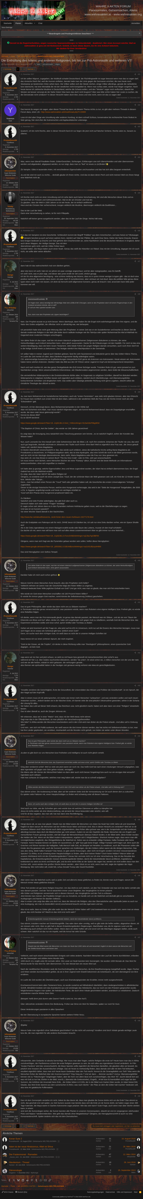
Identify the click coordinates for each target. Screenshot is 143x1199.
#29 (139, 392)
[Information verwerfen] (139, 33)
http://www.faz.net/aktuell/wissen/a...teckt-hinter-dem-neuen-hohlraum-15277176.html (57, 517)
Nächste (30, 69)
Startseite (8, 23)
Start (135, 1192)
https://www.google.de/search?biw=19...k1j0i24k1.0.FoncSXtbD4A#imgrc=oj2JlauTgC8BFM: (60, 536)
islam (38, 64)
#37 (139, 937)
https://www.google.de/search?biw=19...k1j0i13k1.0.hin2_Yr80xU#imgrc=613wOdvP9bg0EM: (60, 423)
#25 (139, 193)
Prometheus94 (8, 64)
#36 (139, 875)
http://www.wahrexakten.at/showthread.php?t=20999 (63, 112)
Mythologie (34, 1173)
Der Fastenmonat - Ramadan (23, 1154)
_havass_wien (14, 1157)
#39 (139, 1056)
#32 (139, 653)
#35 (139, 820)
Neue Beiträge (7, 27)
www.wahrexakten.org (128, 14)
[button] (34, 23)
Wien (16, 225)
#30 (139, 560)
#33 (139, 685)
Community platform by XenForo (71, 1196)
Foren (18, 23)
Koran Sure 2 (15, 1139)
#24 (139, 157)
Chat (40, 23)
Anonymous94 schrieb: (36, 299)
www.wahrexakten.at (98, 14)
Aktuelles (29, 23)
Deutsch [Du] (21, 1192)
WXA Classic (7, 1192)
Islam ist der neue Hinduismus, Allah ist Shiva (31, 1146)
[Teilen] (135, 74)
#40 (139, 1096)
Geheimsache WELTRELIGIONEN (44, 1141)
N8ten (133, 1172)
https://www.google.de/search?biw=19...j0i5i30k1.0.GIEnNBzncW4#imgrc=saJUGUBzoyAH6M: (61, 546)
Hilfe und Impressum (124, 1192)
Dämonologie (15, 1170)
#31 (139, 602)
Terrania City (13, 321)
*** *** (70, 33)
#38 (139, 1021)
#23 (139, 126)
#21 (139, 74)
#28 (139, 294)
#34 (139, 736)
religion (57, 64)
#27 (139, 261)
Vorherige (8, 69)
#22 (139, 105)
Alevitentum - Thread (19, 1162)
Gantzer (12, 1165)
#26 (139, 231)
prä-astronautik (48, 64)
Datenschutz (110, 1192)
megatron (12, 1173)
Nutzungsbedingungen (95, 1192)
